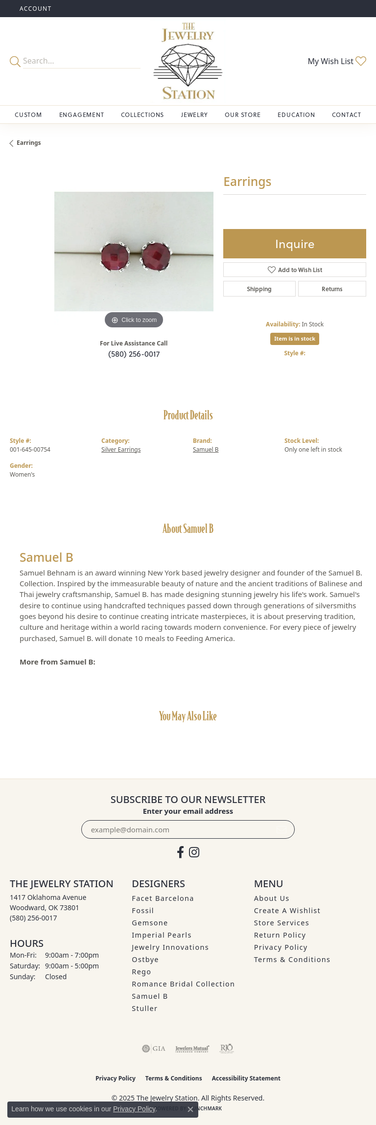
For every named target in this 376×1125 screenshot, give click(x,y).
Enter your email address (188, 811)
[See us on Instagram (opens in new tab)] (194, 852)
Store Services (281, 922)
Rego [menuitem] (141, 971)
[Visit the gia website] (153, 1048)
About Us (272, 898)
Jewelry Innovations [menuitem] (170, 947)
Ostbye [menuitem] (145, 959)
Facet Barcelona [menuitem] (163, 898)
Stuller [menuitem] (145, 1008)
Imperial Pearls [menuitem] (161, 935)
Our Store (242, 114)
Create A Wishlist (287, 910)
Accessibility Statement (246, 1078)
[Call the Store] (33, 917)
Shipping (259, 288)
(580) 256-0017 (134, 353)
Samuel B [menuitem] (150, 996)
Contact (346, 114)
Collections (142, 114)
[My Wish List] (336, 61)
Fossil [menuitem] (143, 910)
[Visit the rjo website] (226, 1048)
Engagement (81, 114)
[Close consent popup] (190, 1109)
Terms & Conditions (292, 959)
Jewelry (194, 114)
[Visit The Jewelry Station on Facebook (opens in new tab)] (180, 852)
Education (296, 114)
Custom (28, 114)
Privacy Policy (281, 947)
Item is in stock (294, 338)
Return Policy (280, 935)
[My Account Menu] (36, 8)
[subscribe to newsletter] (281, 829)
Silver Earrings (121, 449)
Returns (332, 288)
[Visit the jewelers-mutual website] (192, 1048)
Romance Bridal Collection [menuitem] (183, 983)
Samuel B (206, 449)
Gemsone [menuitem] (150, 922)
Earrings (29, 142)
